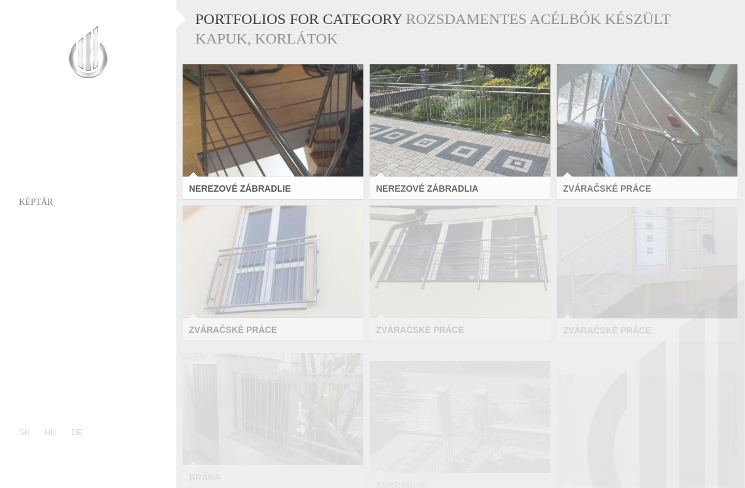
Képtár (36, 202)
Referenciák (49, 250)
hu (51, 432)
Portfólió (43, 178)
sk (24, 432)
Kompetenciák (53, 226)
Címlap (35, 130)
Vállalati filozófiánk (73, 274)
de (76, 432)
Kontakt (40, 298)
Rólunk (37, 154)
